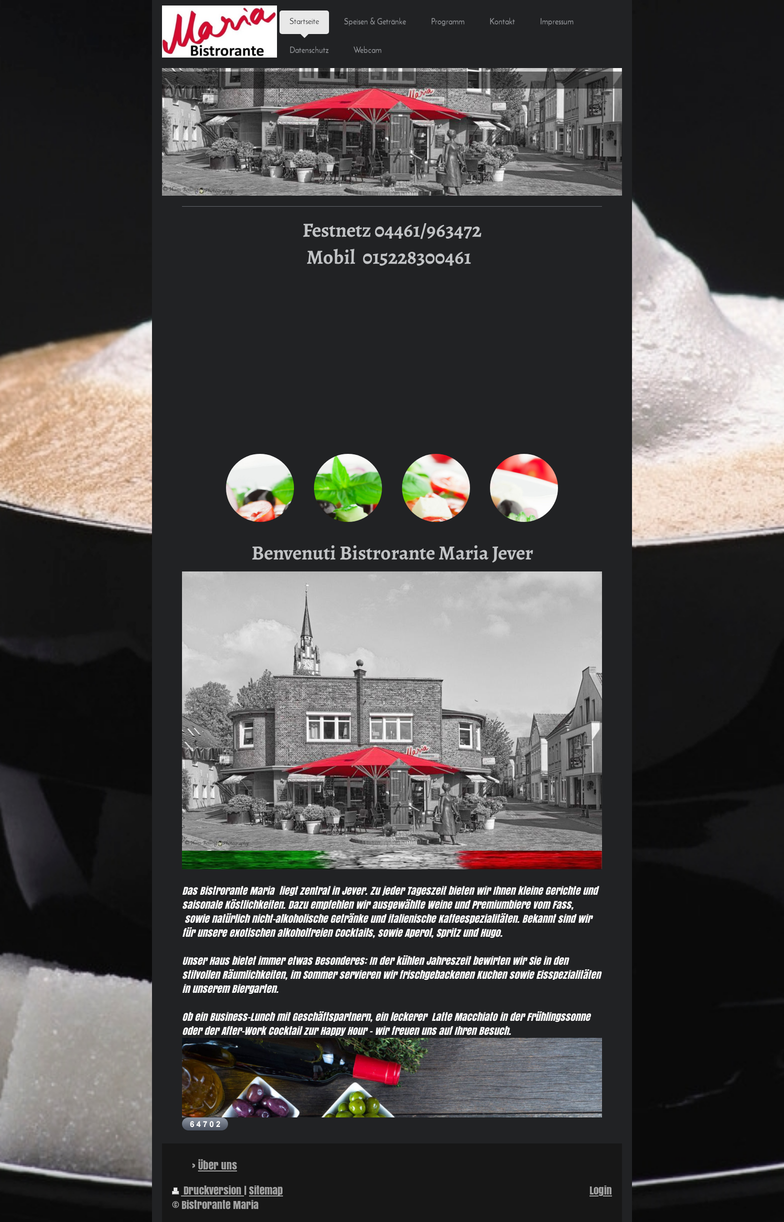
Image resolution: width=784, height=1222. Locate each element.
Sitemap (266, 1190)
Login (601, 1190)
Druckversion (208, 1190)
